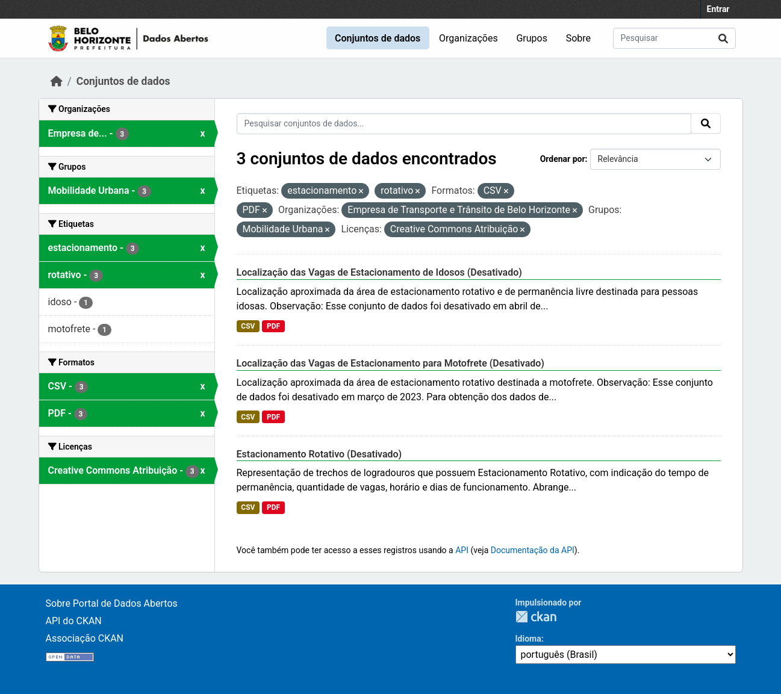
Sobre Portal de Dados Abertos (112, 603)
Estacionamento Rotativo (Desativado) (319, 454)
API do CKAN (74, 621)
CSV (248, 326)
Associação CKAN (85, 638)
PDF (273, 326)
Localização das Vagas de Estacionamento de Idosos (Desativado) (379, 272)
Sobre (578, 38)
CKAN (535, 616)
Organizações (468, 38)
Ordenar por (562, 159)
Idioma (528, 638)
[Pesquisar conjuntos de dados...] (674, 38)
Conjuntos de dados (377, 38)
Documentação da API (532, 550)
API (461, 550)
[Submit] (723, 38)
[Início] (57, 81)
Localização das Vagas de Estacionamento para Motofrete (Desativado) (390, 363)
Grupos (531, 38)
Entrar (718, 9)
